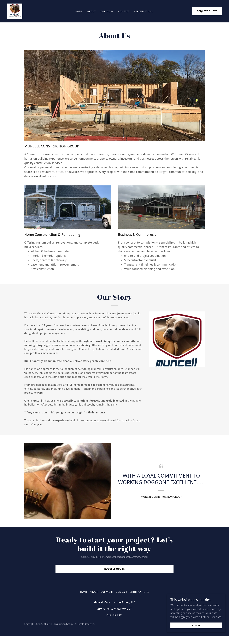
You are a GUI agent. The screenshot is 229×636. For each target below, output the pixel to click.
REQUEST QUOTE (207, 11)
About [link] (91, 11)
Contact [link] (123, 11)
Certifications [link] (144, 11)
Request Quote (114, 568)
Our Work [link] (106, 11)
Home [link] (79, 11)
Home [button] (83, 592)
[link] (14, 10)
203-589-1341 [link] (114, 614)
